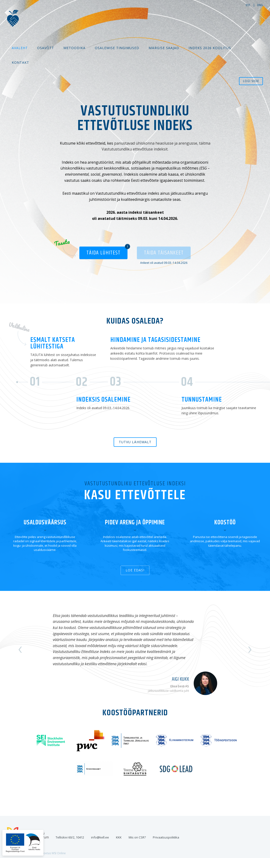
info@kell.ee (100, 837)
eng (260, 5)
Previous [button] (21, 650)
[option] (135, 650)
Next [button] (250, 650)
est (248, 5)
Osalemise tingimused (117, 48)
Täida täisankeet (164, 253)
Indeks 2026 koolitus (210, 48)
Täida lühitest (103, 253)
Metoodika (74, 48)
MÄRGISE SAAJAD (164, 48)
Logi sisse (251, 81)
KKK (119, 837)
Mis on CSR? (137, 837)
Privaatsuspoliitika (166, 837)
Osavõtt (45, 48)
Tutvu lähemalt (135, 442)
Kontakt (20, 62)
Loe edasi (135, 570)
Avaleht (20, 48)
